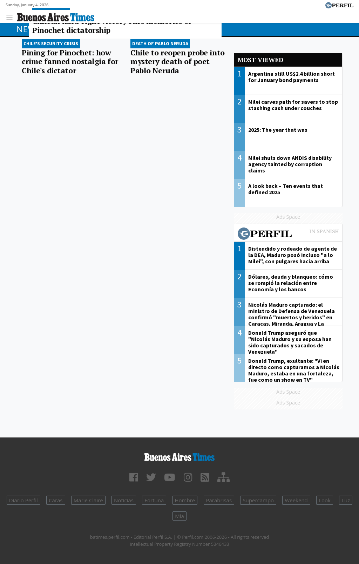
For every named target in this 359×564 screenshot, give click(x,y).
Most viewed (260, 60)
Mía (179, 515)
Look (325, 500)
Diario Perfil (23, 500)
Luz (345, 500)
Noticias (124, 500)
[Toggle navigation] (11, 16)
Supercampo (258, 500)
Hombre (185, 500)
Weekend (296, 500)
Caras (55, 500)
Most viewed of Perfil (288, 234)
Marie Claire (88, 500)
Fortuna (154, 500)
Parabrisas (219, 500)
